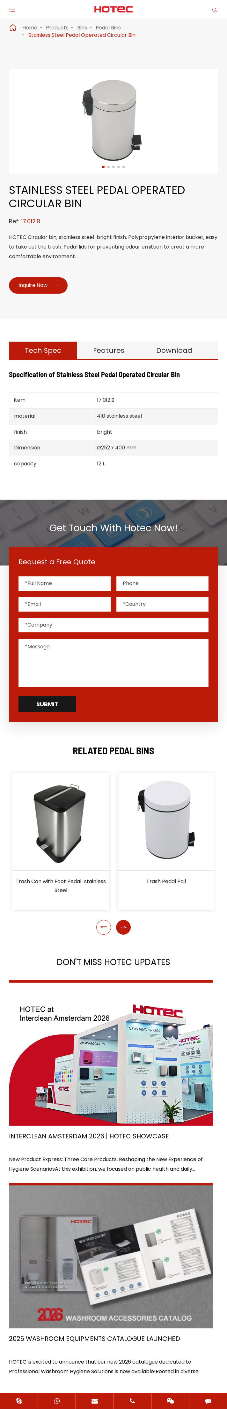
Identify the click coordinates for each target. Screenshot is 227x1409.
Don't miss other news (110, 1153)
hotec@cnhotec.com (47, 1308)
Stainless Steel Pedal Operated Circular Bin (81, 35)
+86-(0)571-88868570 (48, 1294)
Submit (47, 723)
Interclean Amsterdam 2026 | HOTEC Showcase (58, 1090)
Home (29, 27)
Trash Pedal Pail (166, 899)
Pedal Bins (108, 27)
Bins (82, 27)
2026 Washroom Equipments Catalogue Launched (164, 1090)
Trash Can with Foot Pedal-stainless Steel (61, 904)
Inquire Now (41, 286)
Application (27, 1224)
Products (57, 27)
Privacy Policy (132, 1365)
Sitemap (88, 1365)
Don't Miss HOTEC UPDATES (113, 981)
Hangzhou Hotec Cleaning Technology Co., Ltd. (105, 1354)
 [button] (103, 945)
